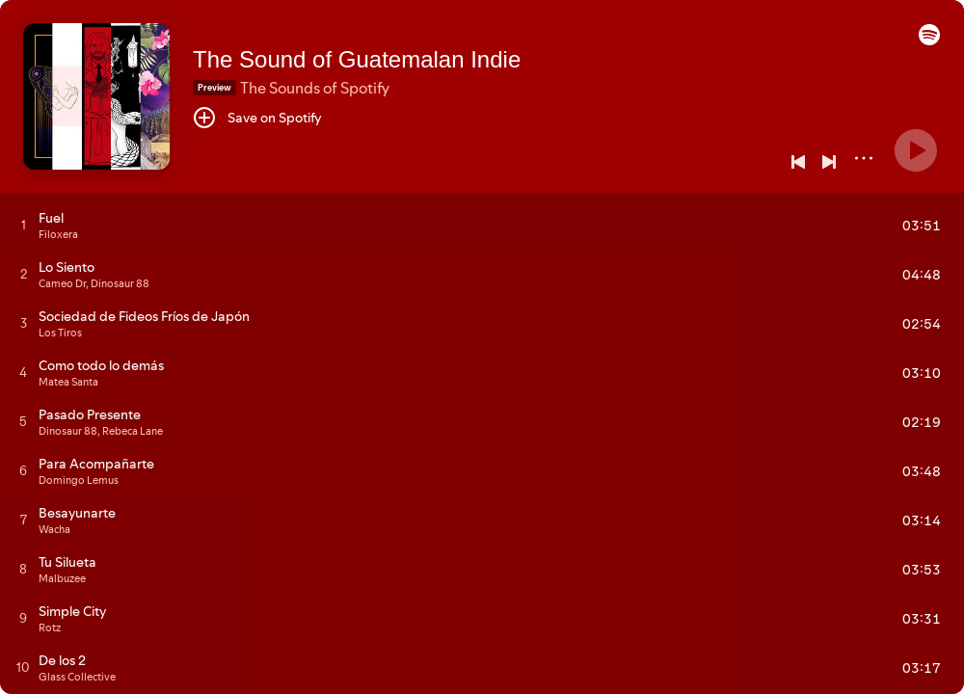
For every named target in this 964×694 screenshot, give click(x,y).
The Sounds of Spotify (314, 87)
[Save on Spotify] (257, 117)
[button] (929, 40)
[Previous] (798, 162)
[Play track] (23, 224)
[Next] (829, 162)
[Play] (916, 150)
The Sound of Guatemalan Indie (357, 59)
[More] (863, 158)
